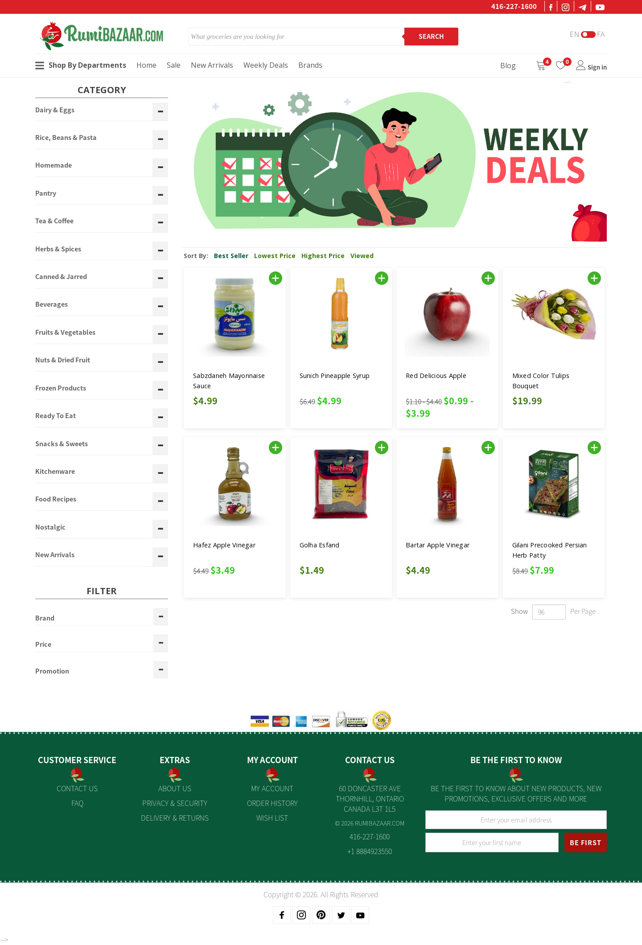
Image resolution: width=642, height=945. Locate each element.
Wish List (272, 817)
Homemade (53, 165)
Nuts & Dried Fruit (62, 360)
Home (146, 65)
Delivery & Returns (175, 817)
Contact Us (77, 788)
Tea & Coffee (54, 221)
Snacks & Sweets (61, 444)
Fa (601, 34)
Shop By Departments (80, 65)
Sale (174, 65)
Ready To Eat (55, 415)
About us (174, 788)
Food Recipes (55, 499)
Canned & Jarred (61, 276)
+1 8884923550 (369, 851)
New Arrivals (212, 65)
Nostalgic (50, 527)
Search (431, 36)
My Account (272, 788)
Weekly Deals (265, 65)
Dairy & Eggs (54, 110)
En (575, 34)
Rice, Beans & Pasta (66, 137)
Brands (310, 65)
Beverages (51, 304)
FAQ (77, 802)
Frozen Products (60, 388)
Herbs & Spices (58, 249)
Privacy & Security (174, 802)
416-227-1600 (514, 6)
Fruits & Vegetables (65, 332)
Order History (272, 802)
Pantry (45, 193)
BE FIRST (585, 842)
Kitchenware (55, 471)
